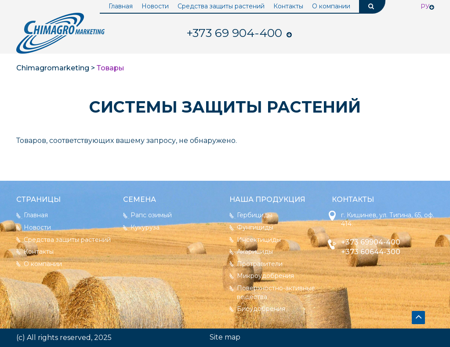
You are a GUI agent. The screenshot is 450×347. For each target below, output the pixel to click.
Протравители (260, 264)
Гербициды (254, 215)
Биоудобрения (261, 309)
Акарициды (255, 252)
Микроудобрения (265, 276)
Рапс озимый (151, 215)
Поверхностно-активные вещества (276, 292)
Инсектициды (259, 240)
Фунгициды (255, 227)
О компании (331, 6)
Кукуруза (145, 227)
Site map (225, 337)
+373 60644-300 (370, 252)
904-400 (234, 33)
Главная (121, 6)
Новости (155, 6)
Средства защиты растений (221, 6)
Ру (425, 7)
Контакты (288, 6)
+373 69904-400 (370, 242)
